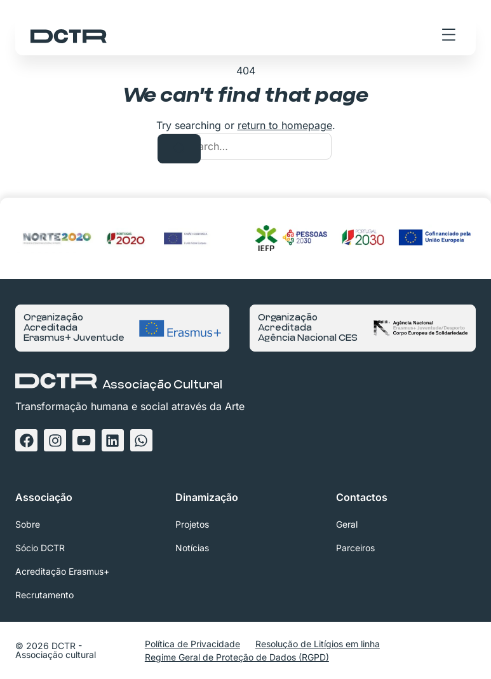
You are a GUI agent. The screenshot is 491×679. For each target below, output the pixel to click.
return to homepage (285, 125)
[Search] (179, 148)
